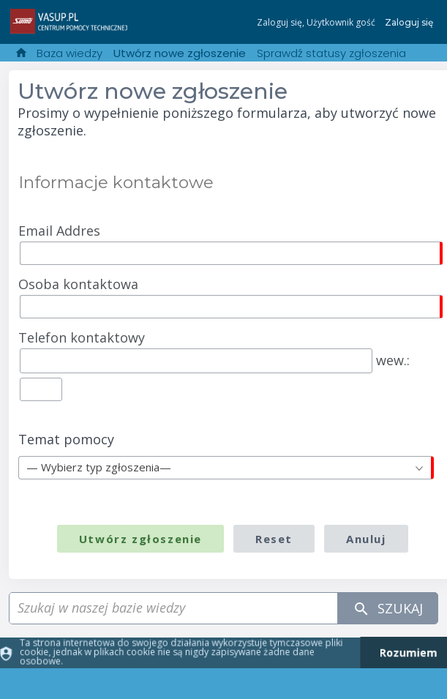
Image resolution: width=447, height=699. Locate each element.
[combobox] (225, 467)
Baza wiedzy (69, 53)
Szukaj (388, 608)
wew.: (214, 363)
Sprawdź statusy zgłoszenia (331, 53)
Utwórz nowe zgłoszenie (179, 53)
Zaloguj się (409, 22)
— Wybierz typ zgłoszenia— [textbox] (98, 467)
